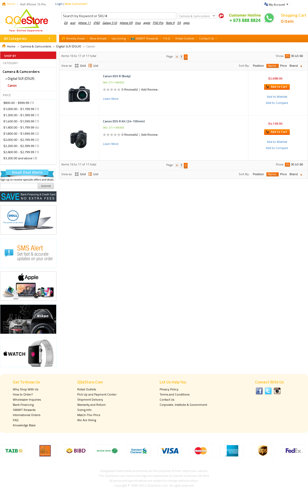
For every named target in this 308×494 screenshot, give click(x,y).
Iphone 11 (84, 22)
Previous (177, 56)
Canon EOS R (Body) (117, 76)
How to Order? (23, 394)
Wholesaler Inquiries (27, 399)
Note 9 (170, 22)
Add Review (149, 89)
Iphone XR (126, 22)
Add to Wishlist (277, 96)
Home (11, 3)
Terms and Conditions (174, 394)
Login (59, 3)
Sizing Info (84, 409)
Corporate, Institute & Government (183, 404)
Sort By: (244, 65)
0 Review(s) (130, 89)
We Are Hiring (86, 420)
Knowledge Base (24, 425)
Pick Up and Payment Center (97, 394)
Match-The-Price (88, 414)
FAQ (15, 420)
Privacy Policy (169, 389)
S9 (179, 22)
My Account (277, 4)
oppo (186, 22)
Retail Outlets (86, 389)
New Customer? (76, 3)
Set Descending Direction (302, 66)
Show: (280, 55)
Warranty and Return (91, 404)
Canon (12, 85)
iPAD (96, 22)
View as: (66, 65)
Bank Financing (23, 404)
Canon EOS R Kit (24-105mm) (124, 121)
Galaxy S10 (109, 22)
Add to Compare (277, 102)
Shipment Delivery (90, 399)
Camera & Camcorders (36, 46)
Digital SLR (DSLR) (68, 46)
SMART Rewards (24, 409)
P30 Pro (158, 22)
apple (146, 22)
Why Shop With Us (25, 389)
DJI (66, 22)
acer (72, 22)
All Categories (15, 38)
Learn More (111, 98)
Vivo (138, 22)
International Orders (26, 414)
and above (18, 158)
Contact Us (167, 399)
